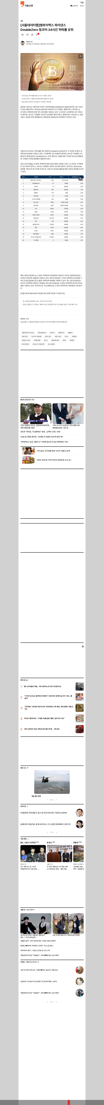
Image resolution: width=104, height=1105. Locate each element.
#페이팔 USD (55, 340)
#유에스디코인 (26, 340)
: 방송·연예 (27, 910)
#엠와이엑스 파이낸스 (28, 333)
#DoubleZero (42, 333)
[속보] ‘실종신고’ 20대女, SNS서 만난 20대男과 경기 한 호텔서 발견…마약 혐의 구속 (50, 304)
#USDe (74, 336)
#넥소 (66, 336)
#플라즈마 (61, 333)
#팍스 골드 (48, 336)
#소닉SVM (51, 344)
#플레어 (70, 333)
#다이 (46, 340)
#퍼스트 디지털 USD (38, 344)
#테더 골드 (58, 336)
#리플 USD (37, 340)
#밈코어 (52, 333)
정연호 (28, 42)
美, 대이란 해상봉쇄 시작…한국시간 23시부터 (37, 301)
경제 (21, 21)
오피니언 (23, 806)
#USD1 (72, 340)
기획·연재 (23, 839)
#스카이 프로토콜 (36, 336)
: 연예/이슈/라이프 (29, 962)
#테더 (64, 340)
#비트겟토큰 (25, 344)
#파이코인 (25, 336)
